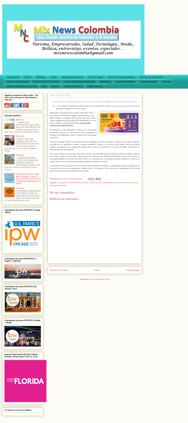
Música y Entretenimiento (125, 82)
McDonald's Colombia (58, 185)
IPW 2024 (20, 136)
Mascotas (55, 86)
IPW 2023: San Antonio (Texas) (151, 77)
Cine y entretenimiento (148, 82)
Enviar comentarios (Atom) (100, 279)
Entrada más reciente (59, 270)
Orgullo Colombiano (95, 86)
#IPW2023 (20, 120)
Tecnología (166, 82)
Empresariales (105, 82)
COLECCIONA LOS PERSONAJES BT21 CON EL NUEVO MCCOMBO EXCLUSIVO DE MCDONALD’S (97, 183)
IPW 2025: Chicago (95, 77)
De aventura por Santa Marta (72, 77)
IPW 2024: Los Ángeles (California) (121, 77)
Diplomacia (40, 77)
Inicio (97, 270)
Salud (44, 86)
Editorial (27, 77)
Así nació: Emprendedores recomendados (80, 82)
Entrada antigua (133, 270)
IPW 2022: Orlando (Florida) (17, 82)
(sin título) (20, 188)
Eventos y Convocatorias (73, 86)
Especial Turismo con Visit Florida (46, 82)
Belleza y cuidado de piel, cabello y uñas (22, 86)
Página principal (13, 77)
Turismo (53, 77)
